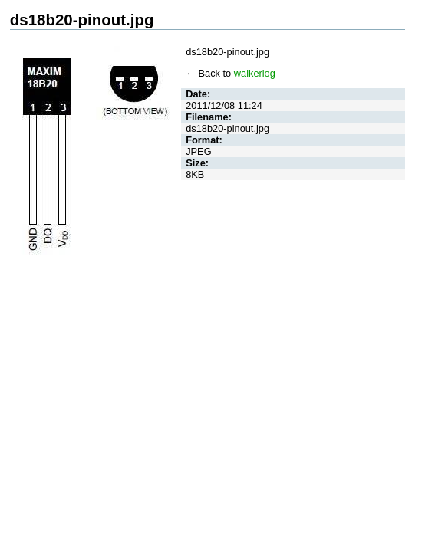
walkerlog (254, 73)
